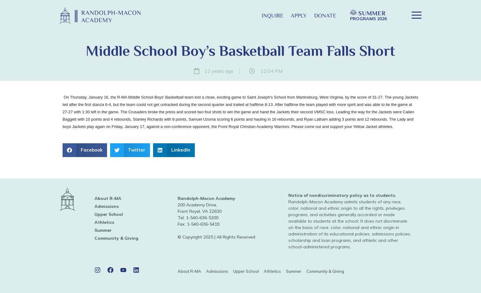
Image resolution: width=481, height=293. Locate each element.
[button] (248, 15)
